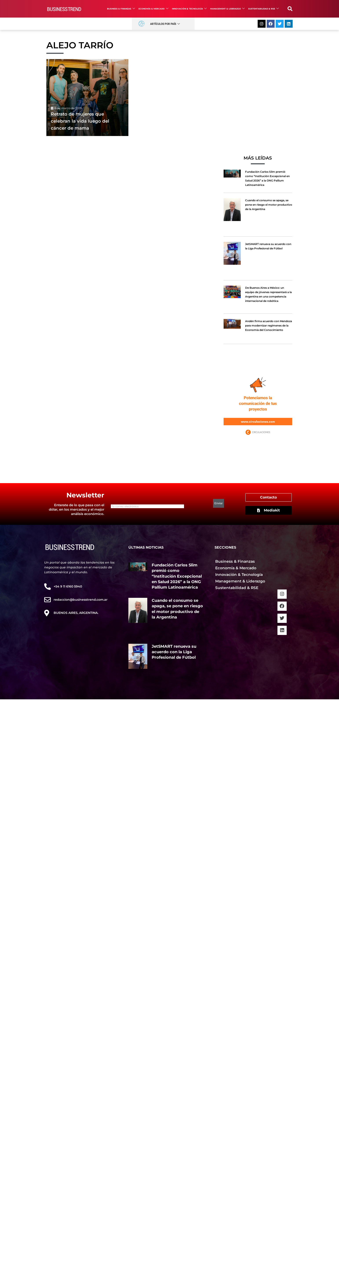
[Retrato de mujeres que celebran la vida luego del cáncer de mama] (87, 97)
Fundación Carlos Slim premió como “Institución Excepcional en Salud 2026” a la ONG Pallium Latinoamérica (177, 576)
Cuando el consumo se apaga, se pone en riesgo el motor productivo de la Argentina (268, 205)
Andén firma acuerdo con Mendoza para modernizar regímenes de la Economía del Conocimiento (268, 325)
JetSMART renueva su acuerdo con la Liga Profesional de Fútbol (174, 652)
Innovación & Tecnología (189, 9)
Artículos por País (165, 24)
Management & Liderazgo (227, 9)
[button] (290, 8)
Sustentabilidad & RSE (263, 9)
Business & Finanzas (121, 9)
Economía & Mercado (153, 9)
